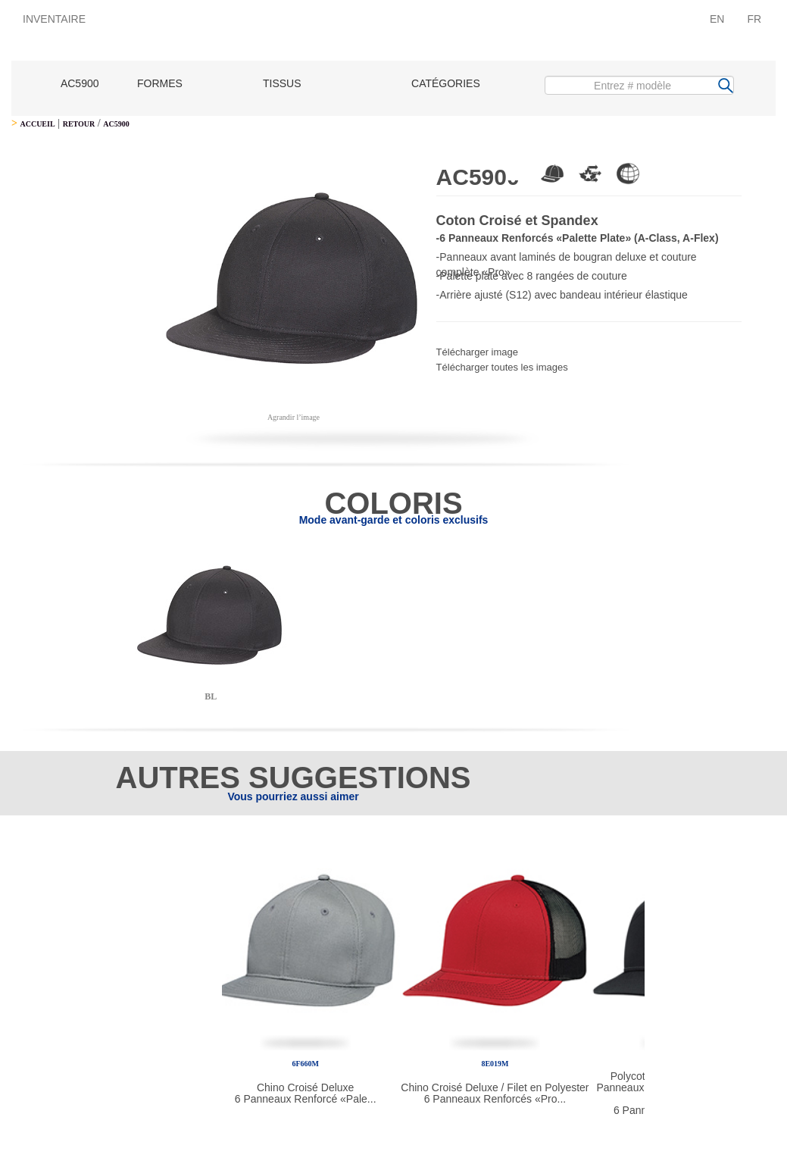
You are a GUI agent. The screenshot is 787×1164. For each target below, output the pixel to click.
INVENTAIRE (54, 19)
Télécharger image (477, 352)
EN (717, 19)
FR (754, 19)
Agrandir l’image (293, 417)
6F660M (305, 1063)
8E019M (494, 1063)
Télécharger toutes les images (502, 367)
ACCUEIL (37, 124)
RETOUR (79, 124)
